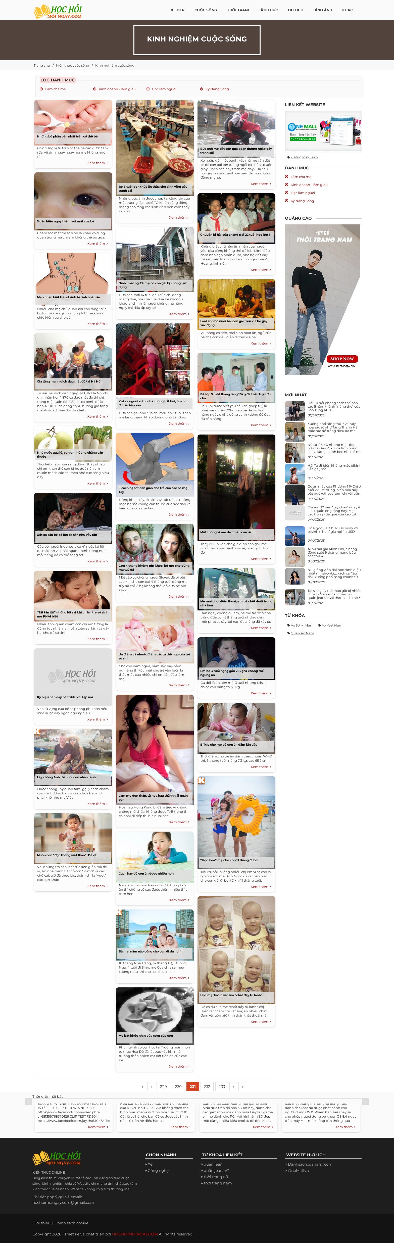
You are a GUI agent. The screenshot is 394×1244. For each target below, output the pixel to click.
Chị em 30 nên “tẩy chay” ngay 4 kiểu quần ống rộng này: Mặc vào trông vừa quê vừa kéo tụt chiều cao (334, 512)
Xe (150, 1165)
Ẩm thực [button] (269, 10)
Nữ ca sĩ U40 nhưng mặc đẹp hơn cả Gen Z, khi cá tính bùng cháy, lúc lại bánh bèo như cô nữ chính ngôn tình (334, 450)
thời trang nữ (216, 1177)
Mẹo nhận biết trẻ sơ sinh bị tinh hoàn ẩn (68, 297)
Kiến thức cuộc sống (72, 65)
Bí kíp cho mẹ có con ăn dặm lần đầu (228, 744)
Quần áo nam (302, 633)
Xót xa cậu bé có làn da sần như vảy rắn (67, 535)
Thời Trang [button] (239, 10)
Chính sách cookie (71, 1223)
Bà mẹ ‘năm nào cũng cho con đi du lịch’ (150, 951)
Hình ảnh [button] (322, 10)
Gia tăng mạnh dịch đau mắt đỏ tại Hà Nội (69, 381)
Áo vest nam (332, 625)
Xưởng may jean (304, 157)
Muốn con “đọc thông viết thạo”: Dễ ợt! (67, 855)
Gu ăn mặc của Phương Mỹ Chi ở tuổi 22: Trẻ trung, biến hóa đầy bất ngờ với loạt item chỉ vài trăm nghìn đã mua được (335, 491)
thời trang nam (218, 1183)
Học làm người (163, 89)
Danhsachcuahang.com (310, 1165)
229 (165, 1087)
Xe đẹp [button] (177, 10)
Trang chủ (42, 65)
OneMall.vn (298, 1171)
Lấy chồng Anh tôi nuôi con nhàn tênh (66, 777)
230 (181, 1087)
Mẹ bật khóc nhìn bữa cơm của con (146, 1035)
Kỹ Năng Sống (217, 89)
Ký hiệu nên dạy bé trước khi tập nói (65, 697)
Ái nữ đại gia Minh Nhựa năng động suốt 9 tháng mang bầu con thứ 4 (332, 552)
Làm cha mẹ (55, 89)
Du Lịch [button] (295, 10)
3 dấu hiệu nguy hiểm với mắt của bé (65, 221)
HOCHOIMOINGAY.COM (135, 1234)
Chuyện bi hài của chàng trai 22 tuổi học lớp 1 (235, 234)
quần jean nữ (216, 1171)
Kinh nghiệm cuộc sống (114, 65)
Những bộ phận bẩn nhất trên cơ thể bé (67, 136)
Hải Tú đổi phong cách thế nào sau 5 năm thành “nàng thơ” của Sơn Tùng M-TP (334, 406)
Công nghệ (158, 1171)
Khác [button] (347, 10)
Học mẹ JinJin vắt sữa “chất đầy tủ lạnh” (231, 995)
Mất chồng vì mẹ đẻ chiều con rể (225, 532)
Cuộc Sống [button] (205, 10)
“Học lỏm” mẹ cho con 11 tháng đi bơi (229, 860)
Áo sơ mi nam (302, 625)
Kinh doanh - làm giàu (117, 89)
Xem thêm (97, 163)
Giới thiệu (41, 1223)
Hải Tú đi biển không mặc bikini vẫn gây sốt (334, 467)
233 (228, 1087)
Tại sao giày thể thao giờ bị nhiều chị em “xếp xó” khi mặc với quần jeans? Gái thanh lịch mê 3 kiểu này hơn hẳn (335, 596)
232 (212, 1087)
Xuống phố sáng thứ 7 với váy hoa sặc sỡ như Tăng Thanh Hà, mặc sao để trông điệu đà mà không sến (333, 429)
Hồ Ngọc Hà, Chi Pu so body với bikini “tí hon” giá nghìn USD (333, 530)
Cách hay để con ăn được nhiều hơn (146, 873)
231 (197, 1087)
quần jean (213, 1165)
